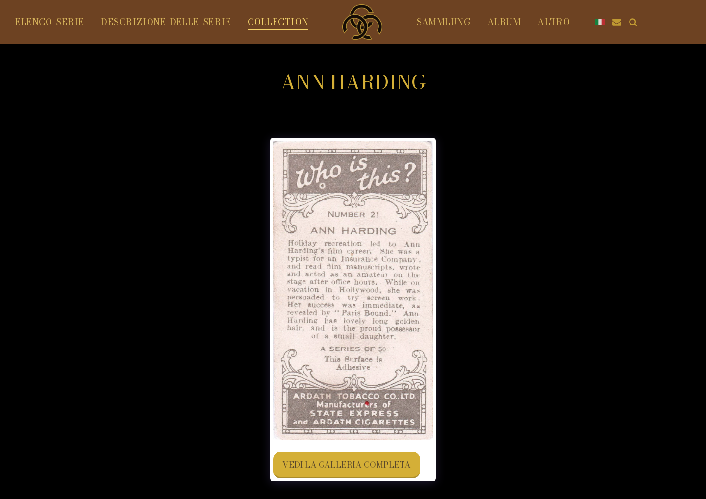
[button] (677, 22)
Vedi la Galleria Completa (346, 464)
